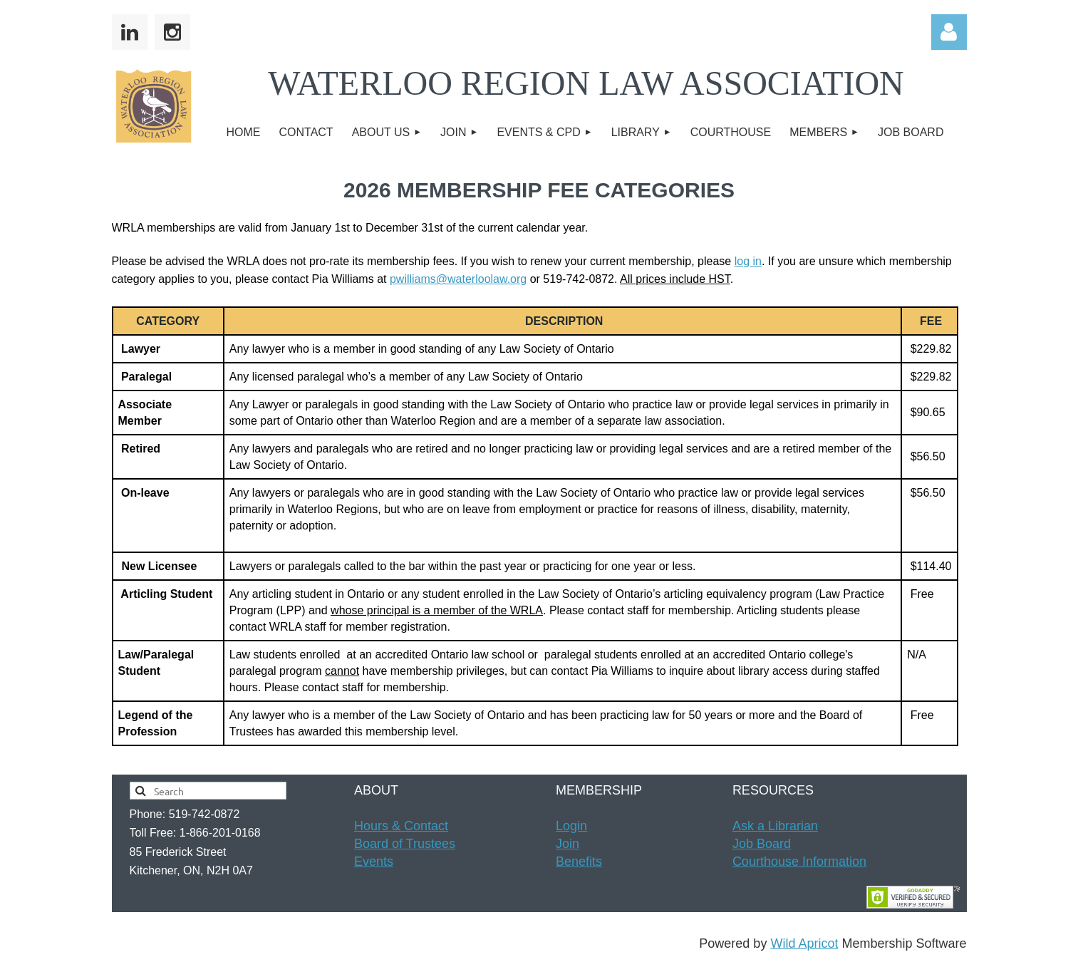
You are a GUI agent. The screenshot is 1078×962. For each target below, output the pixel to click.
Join (567, 844)
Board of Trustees (404, 844)
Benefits (579, 861)
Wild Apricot (804, 943)
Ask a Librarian (775, 826)
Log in (949, 32)
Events (373, 861)
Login (571, 826)
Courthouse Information (799, 861)
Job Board (761, 844)
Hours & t (401, 826)
